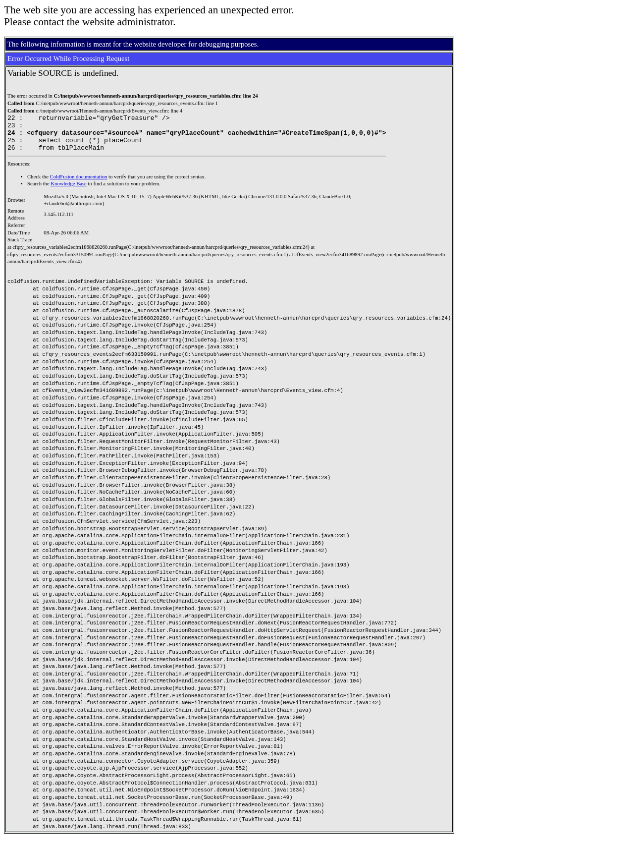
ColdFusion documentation (78, 184)
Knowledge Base (69, 191)
